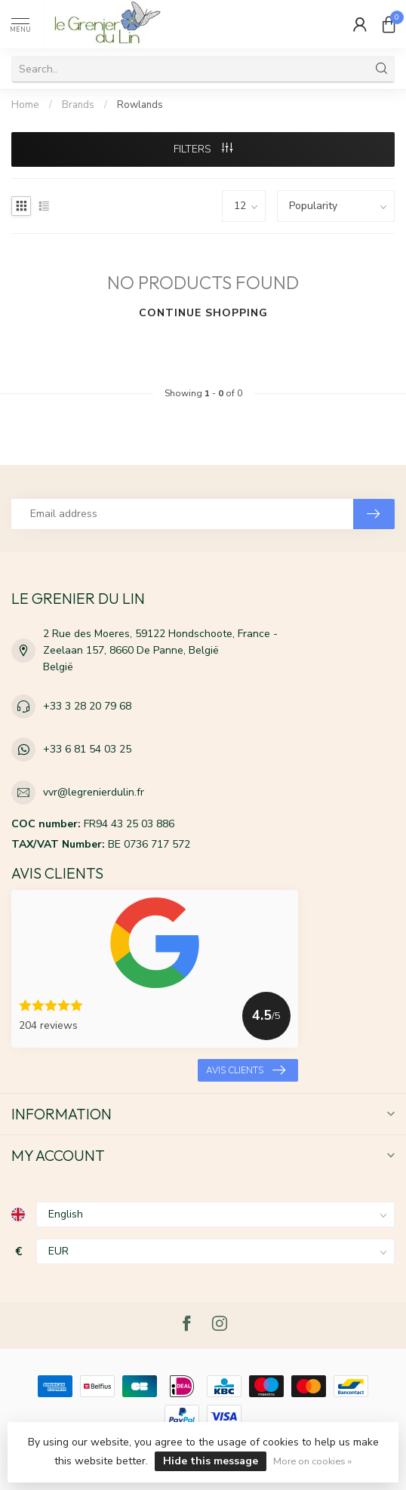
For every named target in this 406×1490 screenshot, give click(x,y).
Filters (203, 149)
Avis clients (245, 1070)
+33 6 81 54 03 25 (87, 749)
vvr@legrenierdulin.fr (93, 792)
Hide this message (210, 1461)
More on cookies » (312, 1461)
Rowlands (140, 105)
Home (25, 105)
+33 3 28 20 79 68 (87, 706)
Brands (78, 105)
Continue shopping (203, 313)
